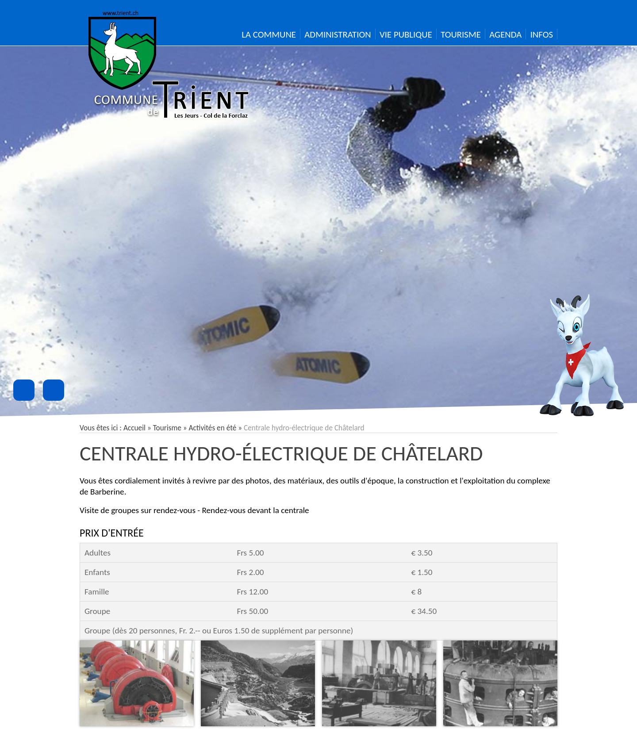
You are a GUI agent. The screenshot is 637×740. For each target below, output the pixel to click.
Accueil (134, 428)
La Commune (269, 34)
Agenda (505, 34)
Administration (337, 34)
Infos (541, 34)
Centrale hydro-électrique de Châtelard (281, 453)
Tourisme (461, 34)
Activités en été (213, 428)
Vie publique (406, 34)
